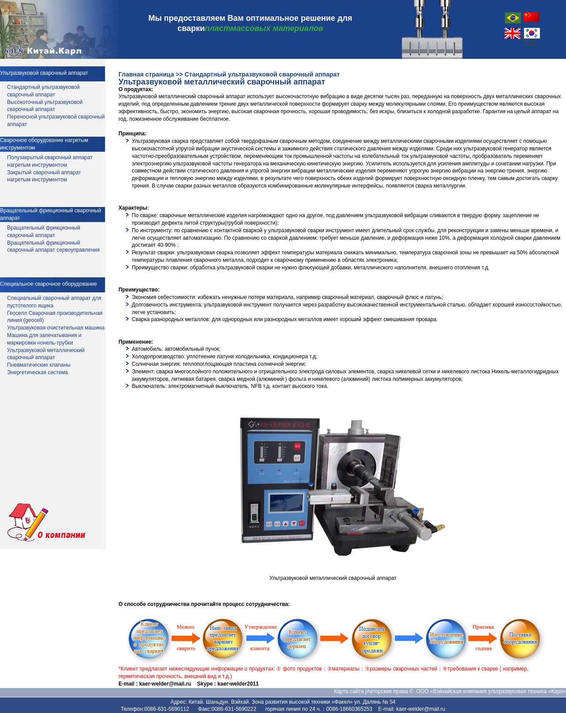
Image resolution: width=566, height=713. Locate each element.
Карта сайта (349, 691)
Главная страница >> (151, 74)
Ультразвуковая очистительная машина (55, 328)
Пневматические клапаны (38, 365)
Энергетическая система (37, 372)
